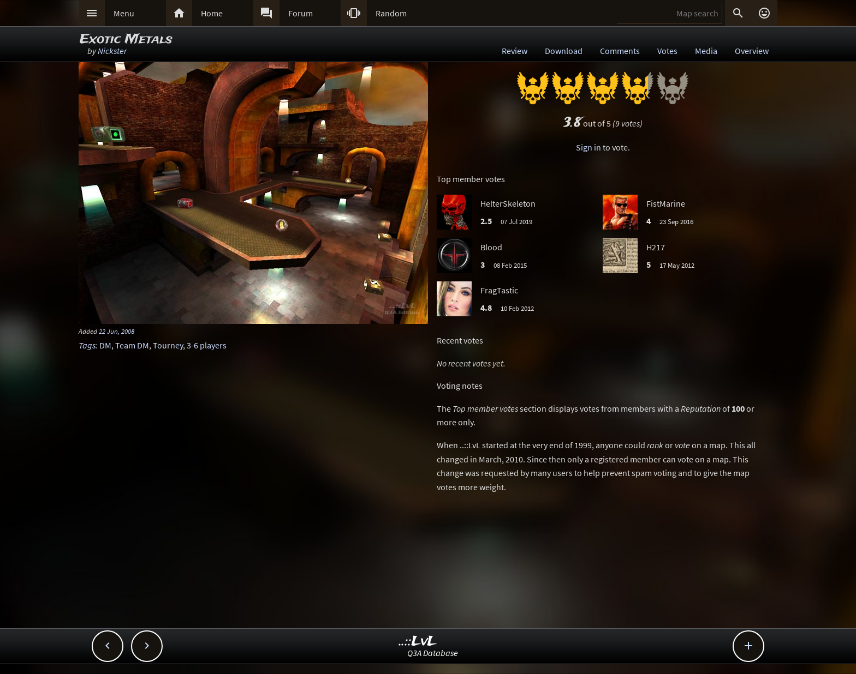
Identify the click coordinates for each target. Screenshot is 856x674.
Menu (124, 13)
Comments (620, 50)
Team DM (132, 345)
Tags (87, 345)
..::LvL (418, 641)
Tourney (168, 345)
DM (105, 345)
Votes (667, 50)
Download (563, 50)
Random (391, 13)
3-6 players (207, 345)
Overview (752, 50)
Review (514, 50)
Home (212, 13)
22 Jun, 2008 (116, 331)
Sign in (588, 147)
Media (706, 50)
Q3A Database (432, 652)
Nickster (112, 50)
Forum (300, 13)
